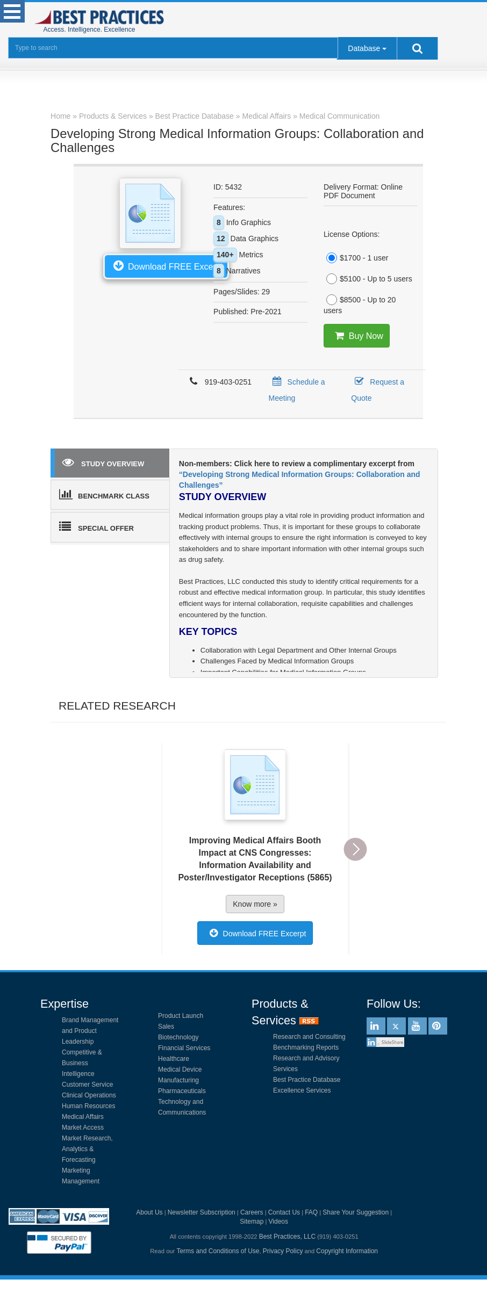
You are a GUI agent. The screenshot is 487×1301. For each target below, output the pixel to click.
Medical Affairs (83, 1117)
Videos (278, 1221)
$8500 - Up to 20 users (360, 304)
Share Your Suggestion (356, 1212)
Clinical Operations (89, 1095)
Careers (251, 1212)
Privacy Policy (283, 1251)
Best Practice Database (306, 1079)
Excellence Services (302, 1090)
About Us (149, 1212)
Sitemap (251, 1221)
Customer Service (87, 1084)
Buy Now (356, 335)
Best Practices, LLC (287, 1236)
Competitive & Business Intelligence (82, 1063)
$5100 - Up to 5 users (368, 278)
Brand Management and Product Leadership (90, 1030)
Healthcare (173, 1059)
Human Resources (88, 1106)
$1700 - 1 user (356, 257)
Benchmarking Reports (306, 1047)
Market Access (83, 1127)
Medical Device (180, 1069)
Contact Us (284, 1212)
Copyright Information (347, 1251)
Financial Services (184, 1048)
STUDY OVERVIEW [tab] (103, 462)
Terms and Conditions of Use (217, 1251)
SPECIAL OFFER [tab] (96, 526)
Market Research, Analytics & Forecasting (87, 1148)
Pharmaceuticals (182, 1091)
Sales (166, 1026)
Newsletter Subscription (201, 1212)
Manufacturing (178, 1080)
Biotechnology (178, 1037)
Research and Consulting (309, 1036)
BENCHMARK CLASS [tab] (104, 494)
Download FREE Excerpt (166, 265)
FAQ (311, 1212)
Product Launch (180, 1016)
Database (364, 48)
